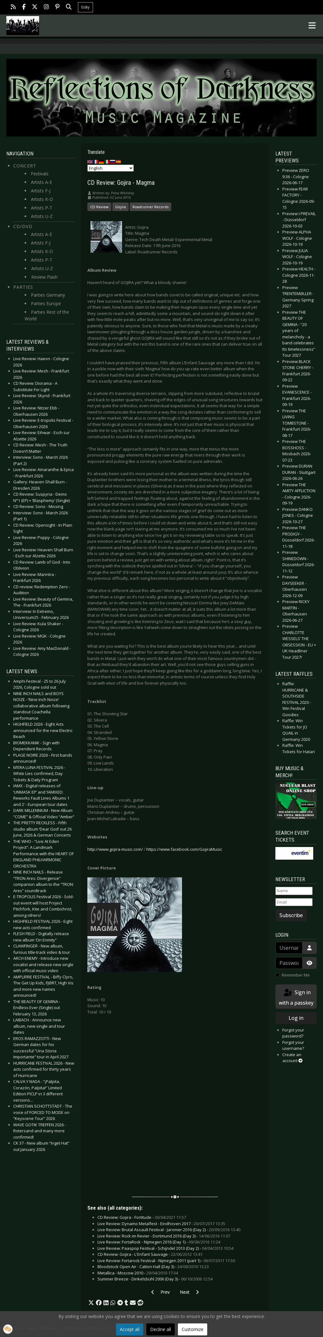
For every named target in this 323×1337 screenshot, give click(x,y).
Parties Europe (46, 303)
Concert (24, 166)
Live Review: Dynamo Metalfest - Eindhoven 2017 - (161, 1223)
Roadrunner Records (150, 206)
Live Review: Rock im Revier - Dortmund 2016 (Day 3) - (163, 1236)
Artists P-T (41, 208)
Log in (296, 1017)
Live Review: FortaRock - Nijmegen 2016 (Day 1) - (158, 1242)
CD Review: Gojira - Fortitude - (141, 1217)
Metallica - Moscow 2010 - (137, 1273)
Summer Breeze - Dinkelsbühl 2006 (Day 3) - (155, 1279)
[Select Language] (110, 168)
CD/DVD (22, 226)
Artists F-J (40, 191)
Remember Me (296, 975)
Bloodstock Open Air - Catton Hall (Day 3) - (153, 1266)
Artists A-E (41, 182)
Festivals (40, 174)
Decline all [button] (160, 1329)
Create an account (292, 1058)
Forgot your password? (293, 1033)
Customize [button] (192, 1329)
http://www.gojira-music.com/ (115, 849)
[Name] (294, 891)
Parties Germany (48, 295)
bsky (85, 7)
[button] (91, 1303)
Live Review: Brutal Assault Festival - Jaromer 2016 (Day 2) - (168, 1229)
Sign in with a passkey (296, 997)
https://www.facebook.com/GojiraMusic (184, 849)
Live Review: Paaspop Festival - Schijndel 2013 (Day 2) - (165, 1248)
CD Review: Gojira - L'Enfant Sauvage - (150, 1254)
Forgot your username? (293, 1045)
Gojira (120, 206)
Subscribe (291, 915)
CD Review (99, 206)
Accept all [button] (129, 1329)
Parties (23, 287)
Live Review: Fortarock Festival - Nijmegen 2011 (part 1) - (166, 1260)
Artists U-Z (42, 216)
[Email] (294, 902)
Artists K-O (42, 199)
